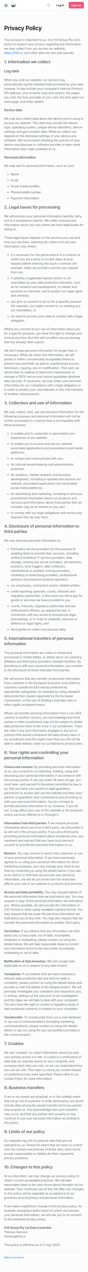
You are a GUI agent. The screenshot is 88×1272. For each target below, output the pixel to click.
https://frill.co (13, 53)
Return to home (14, 1257)
